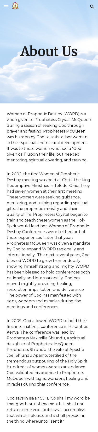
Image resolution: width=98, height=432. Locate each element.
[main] (49, 52)
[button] (6, 6)
